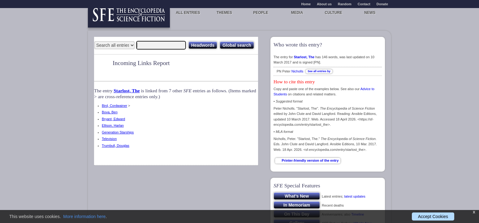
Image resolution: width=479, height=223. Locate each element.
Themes (224, 13)
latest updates (354, 196)
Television (109, 139)
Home (306, 4)
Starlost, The (127, 90)
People (260, 13)
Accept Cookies (433, 216)
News (369, 13)
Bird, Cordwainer (114, 105)
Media (297, 13)
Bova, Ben (110, 112)
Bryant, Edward (113, 119)
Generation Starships (118, 132)
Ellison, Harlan (113, 125)
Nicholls (297, 71)
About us (324, 4)
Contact (364, 4)
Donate (382, 4)
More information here (84, 216)
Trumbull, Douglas (115, 145)
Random (345, 4)
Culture (333, 13)
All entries (188, 13)
